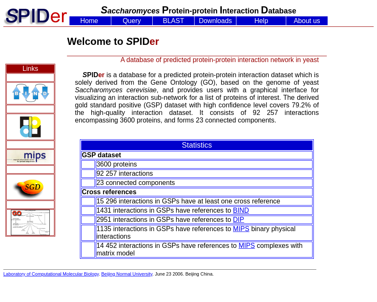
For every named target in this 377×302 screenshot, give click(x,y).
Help (261, 20)
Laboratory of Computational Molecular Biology (51, 273)
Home (89, 20)
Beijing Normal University (126, 273)
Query (132, 20)
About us (307, 20)
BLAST (173, 20)
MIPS (241, 228)
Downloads (215, 20)
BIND (241, 210)
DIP (238, 219)
